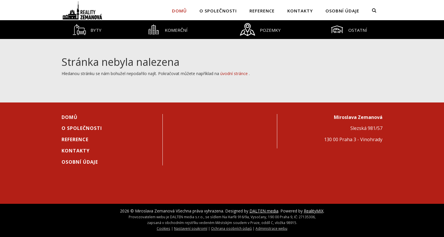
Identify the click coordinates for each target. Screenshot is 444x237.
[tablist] (222, 29)
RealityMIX (313, 211)
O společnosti (218, 11)
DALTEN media (263, 211)
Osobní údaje (342, 11)
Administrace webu (271, 228)
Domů (179, 11)
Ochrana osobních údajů (231, 228)
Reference (262, 11)
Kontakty (300, 11)
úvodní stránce (234, 73)
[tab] (87, 29)
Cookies (163, 228)
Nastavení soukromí (190, 228)
